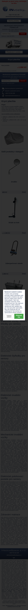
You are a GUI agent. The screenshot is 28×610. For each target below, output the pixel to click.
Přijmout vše (19, 316)
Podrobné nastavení (9, 316)
